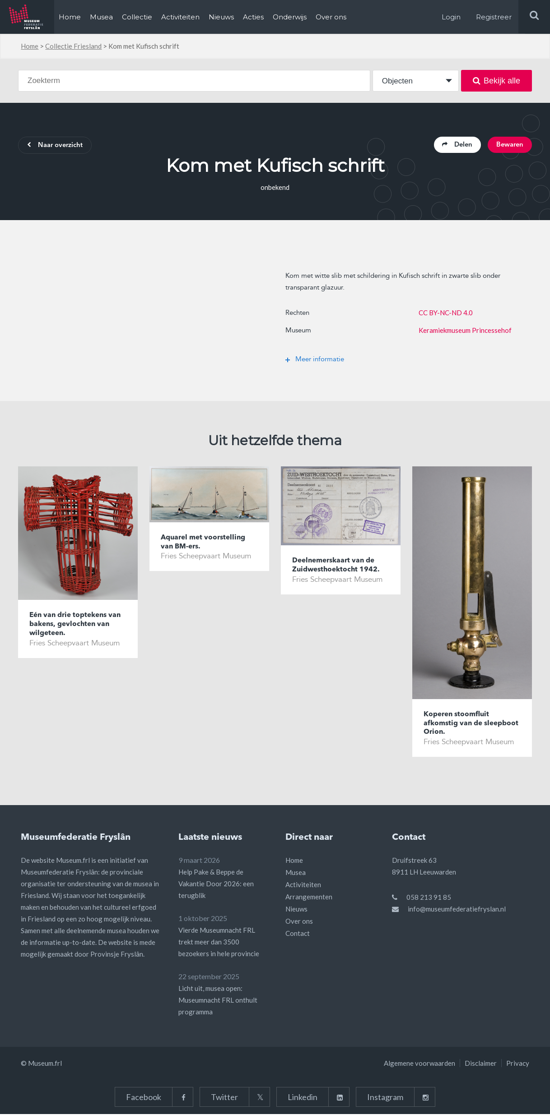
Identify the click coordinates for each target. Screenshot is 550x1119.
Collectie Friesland (73, 46)
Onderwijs (290, 17)
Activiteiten (180, 17)
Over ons (331, 17)
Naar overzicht (59, 146)
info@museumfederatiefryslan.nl (457, 914)
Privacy (517, 1068)
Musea (101, 17)
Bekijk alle (496, 80)
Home (70, 17)
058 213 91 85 (428, 902)
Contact (297, 938)
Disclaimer (481, 1068)
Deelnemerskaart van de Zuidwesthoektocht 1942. (340, 568)
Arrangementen (308, 902)
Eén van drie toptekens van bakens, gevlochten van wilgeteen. (73, 627)
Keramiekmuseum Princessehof (465, 332)
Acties (253, 17)
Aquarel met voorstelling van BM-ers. (207, 545)
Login (451, 17)
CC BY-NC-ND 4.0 (446, 314)
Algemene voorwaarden (419, 1068)
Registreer (494, 17)
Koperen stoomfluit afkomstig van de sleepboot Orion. (459, 727)
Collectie (137, 17)
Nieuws (221, 17)
